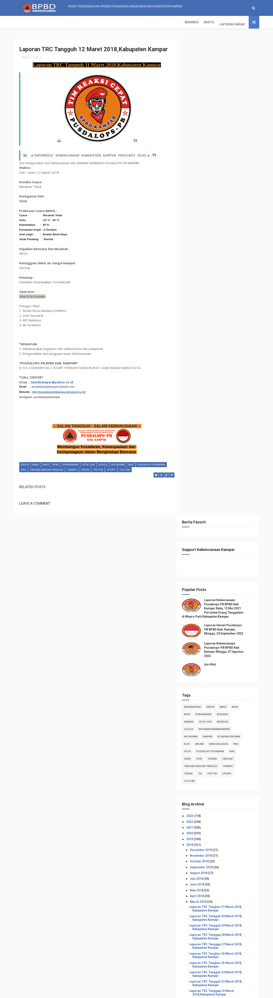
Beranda (23, 22)
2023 (196, 338)
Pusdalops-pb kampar (151, 463)
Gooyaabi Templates (179, 992)
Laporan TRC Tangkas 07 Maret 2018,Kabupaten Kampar (218, 654)
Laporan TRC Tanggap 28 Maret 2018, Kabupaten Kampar (222, 459)
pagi (130, 463)
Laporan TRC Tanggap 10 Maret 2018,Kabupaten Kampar (218, 627)
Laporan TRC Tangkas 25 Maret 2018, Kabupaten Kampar (222, 486)
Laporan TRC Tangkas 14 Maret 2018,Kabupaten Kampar (218, 589)
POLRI (194, 274)
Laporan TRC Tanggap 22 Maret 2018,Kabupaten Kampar (218, 515)
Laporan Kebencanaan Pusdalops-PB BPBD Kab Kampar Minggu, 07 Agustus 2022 (230, 973)
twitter (98, 468)
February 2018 (206, 710)
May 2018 (203, 412)
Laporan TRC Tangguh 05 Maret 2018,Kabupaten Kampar (218, 664)
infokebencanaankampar (220, 251)
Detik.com (88, 463)
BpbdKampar (70, 463)
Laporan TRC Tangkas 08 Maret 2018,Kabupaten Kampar (218, 645)
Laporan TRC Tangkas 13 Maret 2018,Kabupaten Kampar (218, 599)
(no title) (216, 187)
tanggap (234, 281)
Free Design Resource (129, 992)
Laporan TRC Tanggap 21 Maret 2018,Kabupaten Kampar (218, 524)
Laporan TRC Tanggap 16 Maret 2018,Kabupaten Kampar (218, 570)
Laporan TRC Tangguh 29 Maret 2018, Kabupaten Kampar (222, 449)
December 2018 (207, 372)
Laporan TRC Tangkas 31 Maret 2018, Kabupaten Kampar (222, 431)
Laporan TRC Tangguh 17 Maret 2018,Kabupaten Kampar (218, 561)
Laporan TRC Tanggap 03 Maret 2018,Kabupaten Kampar (218, 682)
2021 (196, 350)
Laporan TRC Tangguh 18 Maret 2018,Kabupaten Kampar (218, 552)
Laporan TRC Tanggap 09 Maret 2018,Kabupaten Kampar (218, 636)
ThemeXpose (103, 992)
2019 (196, 361)
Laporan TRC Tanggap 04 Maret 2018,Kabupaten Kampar (218, 673)
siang (194, 281)
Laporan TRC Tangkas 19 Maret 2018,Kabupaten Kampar (218, 543)
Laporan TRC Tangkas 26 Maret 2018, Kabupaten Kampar (222, 477)
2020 (196, 355)
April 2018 (203, 418)
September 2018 (208, 389)
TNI (206, 296)
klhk (193, 266)
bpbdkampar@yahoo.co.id (52, 380)
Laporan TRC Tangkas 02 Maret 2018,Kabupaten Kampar (218, 692)
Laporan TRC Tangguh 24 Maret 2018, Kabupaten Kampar (222, 496)
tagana (218, 281)
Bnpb (46, 463)
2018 (196, 367)
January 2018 (206, 716)
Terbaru (72, 468)
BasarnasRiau (199, 229)
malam (206, 266)
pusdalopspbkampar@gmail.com (53, 385)
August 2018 (205, 395)
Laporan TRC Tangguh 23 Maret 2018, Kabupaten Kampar (222, 505)
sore (206, 281)
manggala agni (225, 266)
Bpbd (56, 463)
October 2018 (206, 383)
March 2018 (205, 424)
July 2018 (203, 401)
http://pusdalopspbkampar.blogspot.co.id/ (59, 390)
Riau (23, 468)
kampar (214, 259)
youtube (124, 468)
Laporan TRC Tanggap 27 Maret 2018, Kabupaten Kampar (222, 468)
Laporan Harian (64, 22)
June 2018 (203, 407)
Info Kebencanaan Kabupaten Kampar (213, 879)
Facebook (229, 244)
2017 (196, 723)
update (111, 468)
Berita (41, 22)
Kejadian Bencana (235, 259)
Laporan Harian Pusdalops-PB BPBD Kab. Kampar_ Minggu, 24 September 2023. (231, 152)
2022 (196, 344)
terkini (85, 468)
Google (102, 463)
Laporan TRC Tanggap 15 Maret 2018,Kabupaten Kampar (218, 580)
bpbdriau (229, 236)
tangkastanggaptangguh (46, 468)
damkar (195, 244)
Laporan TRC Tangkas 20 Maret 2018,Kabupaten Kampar (218, 533)
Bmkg (35, 463)
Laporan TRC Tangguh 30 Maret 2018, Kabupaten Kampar (222, 440)
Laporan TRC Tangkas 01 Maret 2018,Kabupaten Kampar (218, 701)
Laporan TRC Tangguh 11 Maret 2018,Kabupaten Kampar (218, 617)
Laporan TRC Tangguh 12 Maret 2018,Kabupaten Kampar (218, 608)
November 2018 (207, 378)
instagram (118, 463)
